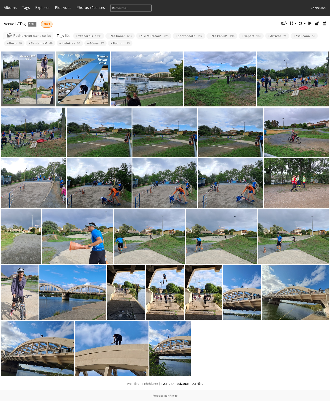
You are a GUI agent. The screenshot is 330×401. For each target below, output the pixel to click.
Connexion (318, 8)
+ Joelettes (69, 43)
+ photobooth (188, 36)
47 (172, 384)
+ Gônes (95, 43)
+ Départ (251, 36)
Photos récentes (91, 7)
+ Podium (120, 43)
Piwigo (173, 396)
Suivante (183, 384)
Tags (26, 7)
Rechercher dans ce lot (32, 35)
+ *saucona (304, 36)
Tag (22, 23)
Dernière (197, 384)
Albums (10, 7)
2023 (47, 24)
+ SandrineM (40, 43)
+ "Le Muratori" (153, 36)
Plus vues (63, 7)
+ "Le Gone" (120, 36)
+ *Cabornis (88, 36)
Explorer (42, 7)
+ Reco (14, 43)
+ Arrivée (277, 36)
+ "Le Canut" (221, 36)
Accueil (10, 23)
